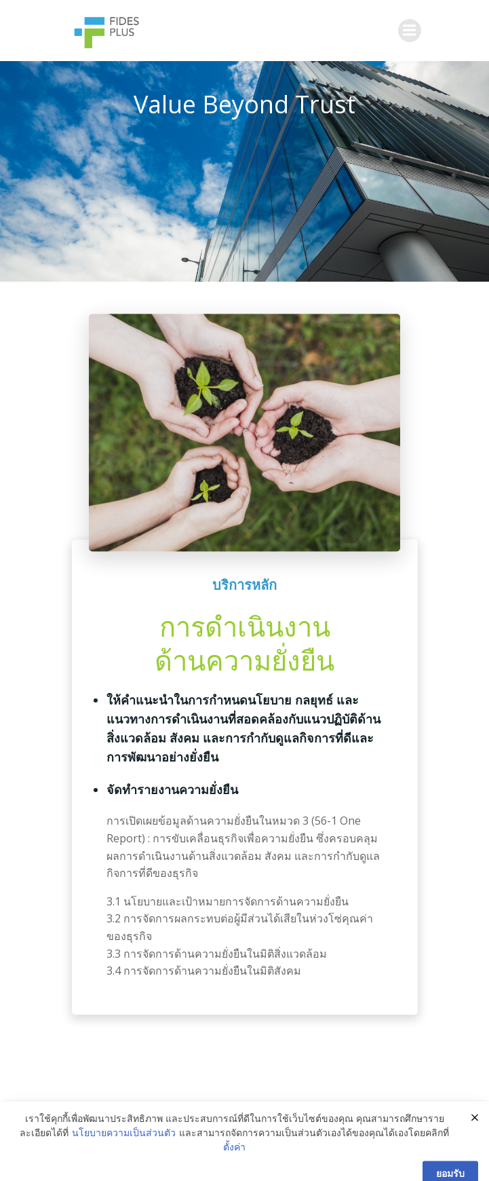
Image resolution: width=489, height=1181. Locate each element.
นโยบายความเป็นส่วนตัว (124, 1147)
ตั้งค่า (234, 1161)
